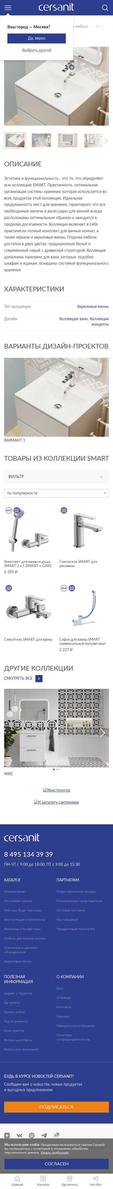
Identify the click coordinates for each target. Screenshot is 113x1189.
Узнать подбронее (54, 1152)
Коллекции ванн (73, 319)
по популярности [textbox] (22, 493)
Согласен (57, 1164)
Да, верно (36, 38)
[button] (106, 140)
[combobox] (56, 493)
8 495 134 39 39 (28, 854)
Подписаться (56, 1107)
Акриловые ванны (93, 307)
